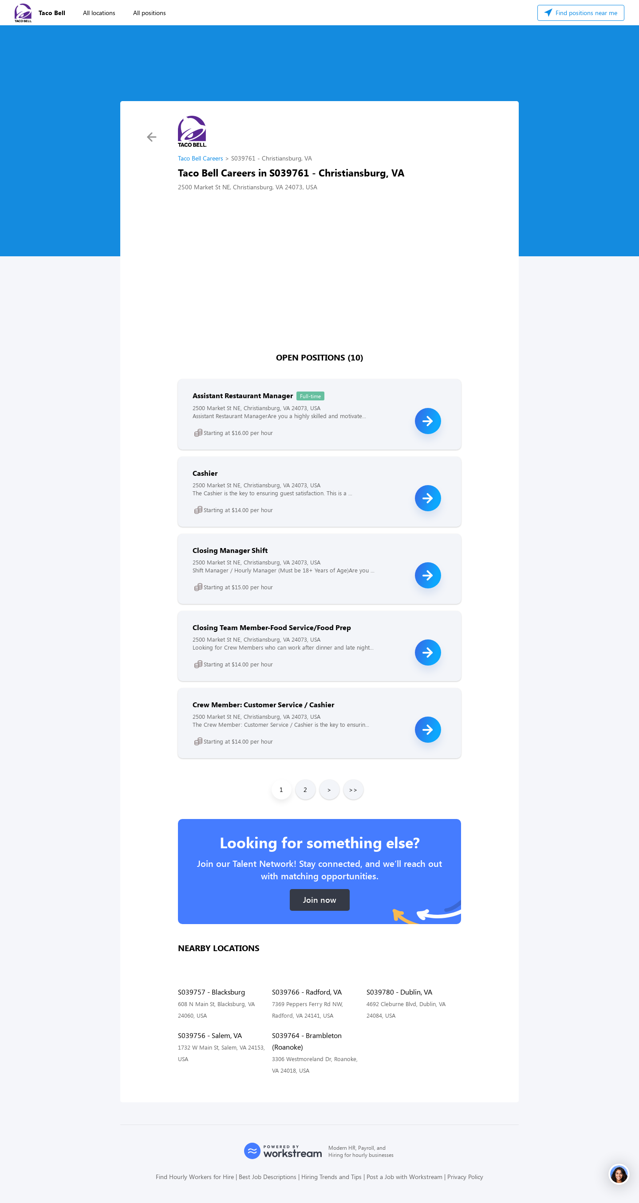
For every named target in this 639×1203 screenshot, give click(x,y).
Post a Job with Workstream (404, 1176)
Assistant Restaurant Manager (243, 395)
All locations (99, 12)
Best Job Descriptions (267, 1176)
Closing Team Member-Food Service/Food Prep (272, 627)
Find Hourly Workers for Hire (195, 1176)
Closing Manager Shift (230, 550)
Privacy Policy (465, 1176)
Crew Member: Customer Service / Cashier (263, 704)
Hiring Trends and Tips (331, 1176)
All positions (149, 12)
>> (353, 789)
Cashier (205, 473)
